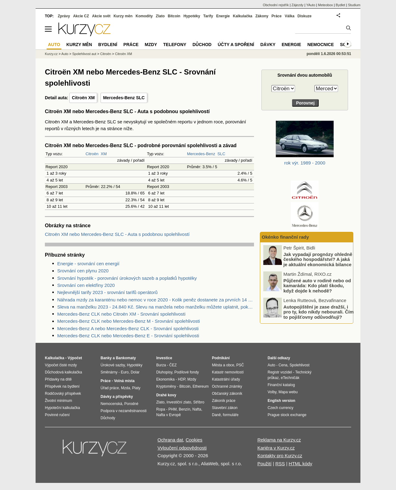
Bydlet (340, 5)
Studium (354, 5)
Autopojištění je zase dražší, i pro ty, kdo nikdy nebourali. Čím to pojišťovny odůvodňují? (318, 312)
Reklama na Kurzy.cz (279, 439)
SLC (221, 153)
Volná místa (124, 381)
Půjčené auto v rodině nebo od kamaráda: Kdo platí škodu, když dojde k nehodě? (317, 285)
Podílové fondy (186, 372)
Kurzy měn (123, 16)
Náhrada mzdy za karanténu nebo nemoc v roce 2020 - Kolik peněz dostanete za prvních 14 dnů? (155, 299)
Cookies (194, 439)
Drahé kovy (166, 395)
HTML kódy (300, 463)
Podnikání (221, 358)
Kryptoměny (166, 386)
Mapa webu (288, 392)
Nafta (196, 409)
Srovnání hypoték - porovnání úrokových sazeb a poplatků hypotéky (127, 278)
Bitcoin (174, 16)
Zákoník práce (223, 400)
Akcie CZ (81, 16)
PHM (172, 409)
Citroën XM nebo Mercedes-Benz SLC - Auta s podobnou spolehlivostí (117, 234)
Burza (161, 365)
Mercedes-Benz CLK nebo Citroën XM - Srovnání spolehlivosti (121, 314)
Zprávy (64, 16)
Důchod (201, 44)
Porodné (131, 404)
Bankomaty (126, 358)
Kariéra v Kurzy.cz (276, 447)
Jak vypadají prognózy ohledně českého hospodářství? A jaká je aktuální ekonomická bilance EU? (317, 262)
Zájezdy (297, 5)
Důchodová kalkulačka (63, 372)
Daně (216, 415)
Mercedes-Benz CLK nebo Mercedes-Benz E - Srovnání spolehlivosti (128, 335)
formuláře (231, 415)
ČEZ (173, 365)
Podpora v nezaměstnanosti (124, 411)
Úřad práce (110, 388)
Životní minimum (58, 400)
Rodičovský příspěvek (63, 393)
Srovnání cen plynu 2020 (83, 270)
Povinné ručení (57, 415)
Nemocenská (111, 404)
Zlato (160, 16)
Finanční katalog (281, 385)
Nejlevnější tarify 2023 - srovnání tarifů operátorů (107, 292)
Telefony (175, 44)
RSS (280, 463)
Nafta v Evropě (168, 415)
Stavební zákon (225, 408)
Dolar (135, 372)
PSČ (240, 365)
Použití (264, 463)
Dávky (267, 44)
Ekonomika (165, 379)
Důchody (108, 418)
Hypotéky (191, 16)
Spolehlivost (300, 365)
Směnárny (109, 372)
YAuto (310, 5)
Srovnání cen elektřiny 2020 (86, 285)
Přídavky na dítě (58, 379)
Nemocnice (320, 44)
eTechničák (290, 378)
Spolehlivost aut (84, 54)
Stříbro (198, 402)
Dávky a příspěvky (117, 396)
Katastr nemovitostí (228, 372)
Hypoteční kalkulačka (62, 408)
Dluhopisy (164, 372)
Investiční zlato (178, 402)
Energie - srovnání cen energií (88, 263)
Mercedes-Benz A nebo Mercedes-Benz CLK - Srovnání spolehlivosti (128, 328)
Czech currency (280, 408)
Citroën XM (83, 97)
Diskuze (305, 16)
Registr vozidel (280, 372)
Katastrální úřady (226, 379)
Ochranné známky (227, 386)
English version (281, 400)
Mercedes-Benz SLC (124, 97)
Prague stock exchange (287, 415)
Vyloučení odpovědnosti (182, 447)
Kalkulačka (242, 16)
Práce (277, 16)
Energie (223, 16)
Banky (106, 358)
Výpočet (74, 358)
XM (104, 153)
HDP (181, 379)
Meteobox (325, 5)
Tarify (208, 16)
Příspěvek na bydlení (62, 386)
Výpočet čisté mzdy (61, 365)
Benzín (184, 409)
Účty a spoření (236, 44)
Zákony (261, 16)
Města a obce (223, 365)
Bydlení (107, 44)
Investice (164, 358)
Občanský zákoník (227, 393)
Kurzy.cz (51, 54)
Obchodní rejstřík (276, 5)
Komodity (144, 16)
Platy (136, 388)
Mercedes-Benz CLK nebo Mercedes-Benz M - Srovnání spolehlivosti (128, 321)
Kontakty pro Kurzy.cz (279, 455)
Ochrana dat (170, 439)
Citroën (91, 153)
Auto (64, 54)
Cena (282, 365)
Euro (124, 372)
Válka (289, 16)
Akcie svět (101, 16)
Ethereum (200, 386)
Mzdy (151, 44)
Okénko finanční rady (285, 237)
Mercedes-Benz (201, 153)
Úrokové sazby (113, 365)
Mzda (125, 388)
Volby (272, 392)
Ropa (160, 409)
